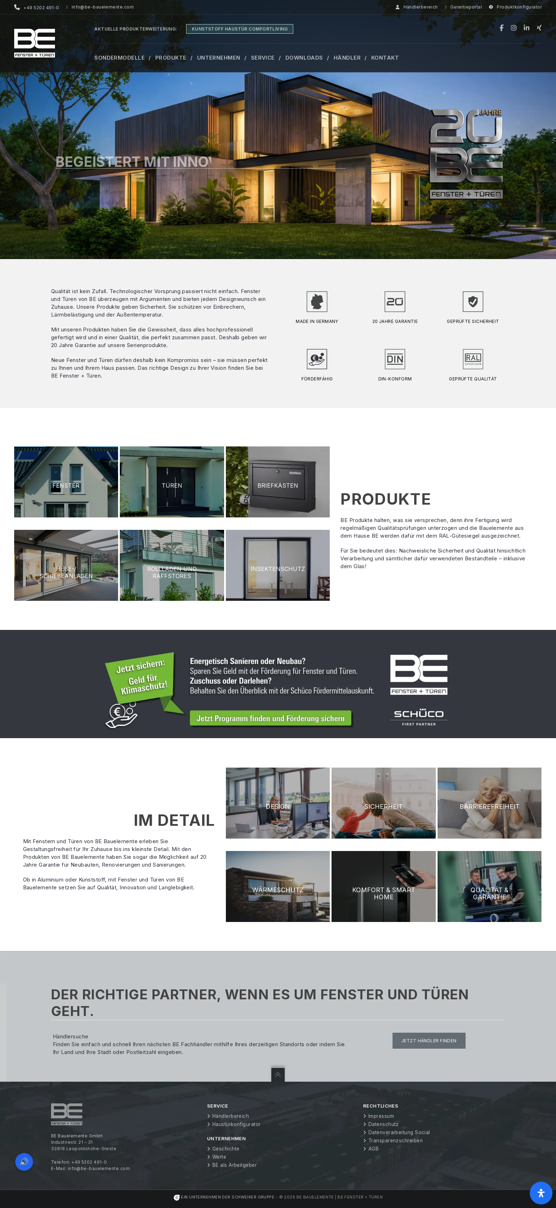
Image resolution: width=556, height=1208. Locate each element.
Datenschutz (383, 1124)
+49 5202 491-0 (89, 1162)
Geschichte (226, 1149)
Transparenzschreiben (395, 1140)
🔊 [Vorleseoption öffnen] (24, 1162)
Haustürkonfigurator (236, 1124)
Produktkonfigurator (515, 7)
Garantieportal (463, 7)
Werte (219, 1157)
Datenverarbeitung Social (399, 1132)
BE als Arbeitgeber (234, 1165)
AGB (373, 1149)
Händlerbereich (417, 7)
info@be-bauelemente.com (100, 7)
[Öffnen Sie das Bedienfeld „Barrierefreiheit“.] (541, 1193)
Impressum (381, 1116)
